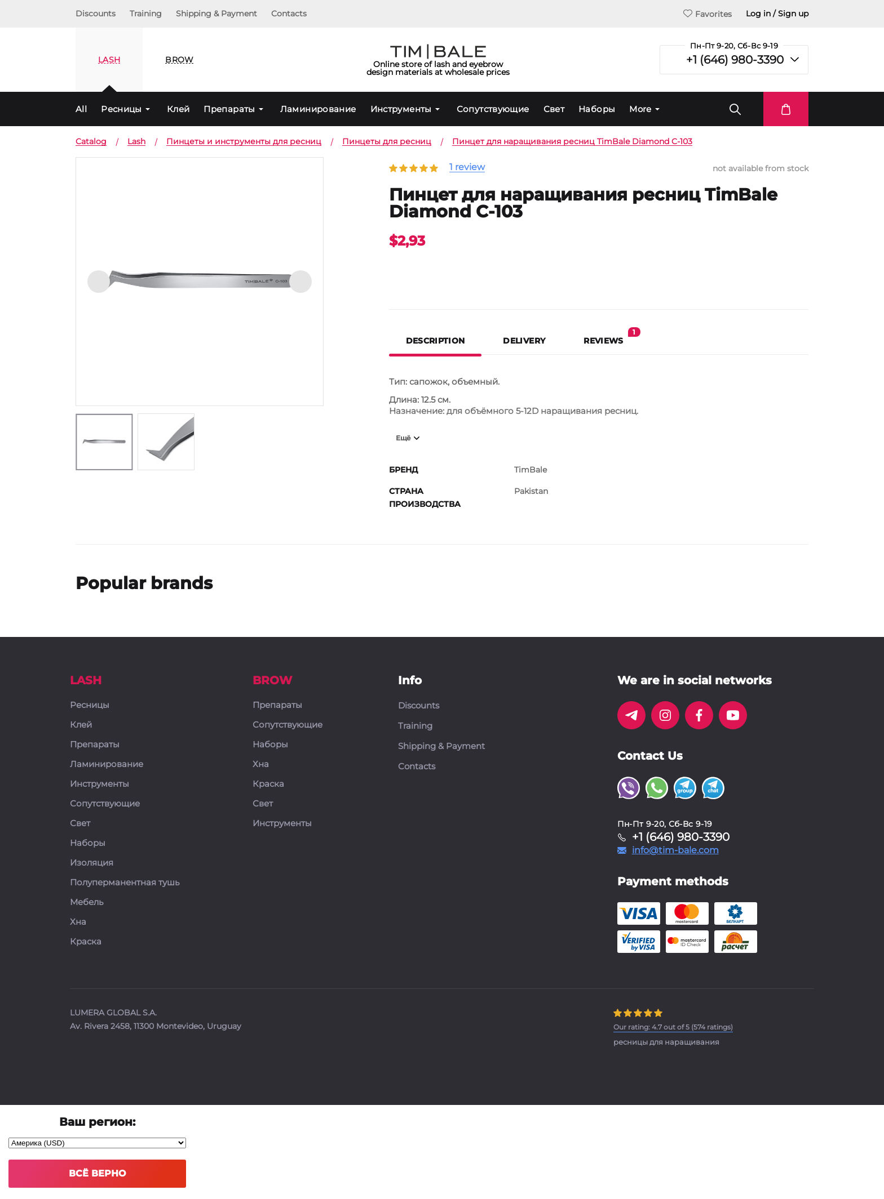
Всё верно (97, 1173)
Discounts (96, 13)
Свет (554, 109)
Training (146, 13)
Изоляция (91, 863)
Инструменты (401, 109)
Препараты (229, 109)
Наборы (596, 109)
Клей (178, 109)
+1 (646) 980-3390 (735, 59)
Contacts (289, 13)
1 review (467, 167)
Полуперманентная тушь (124, 883)
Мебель (86, 902)
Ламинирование (318, 109)
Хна (78, 922)
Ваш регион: (97, 1121)
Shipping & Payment (216, 13)
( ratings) (673, 1027)
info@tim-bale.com (675, 850)
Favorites (707, 14)
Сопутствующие (493, 109)
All (81, 109)
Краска (85, 942)
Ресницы (121, 109)
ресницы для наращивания (666, 1041)
